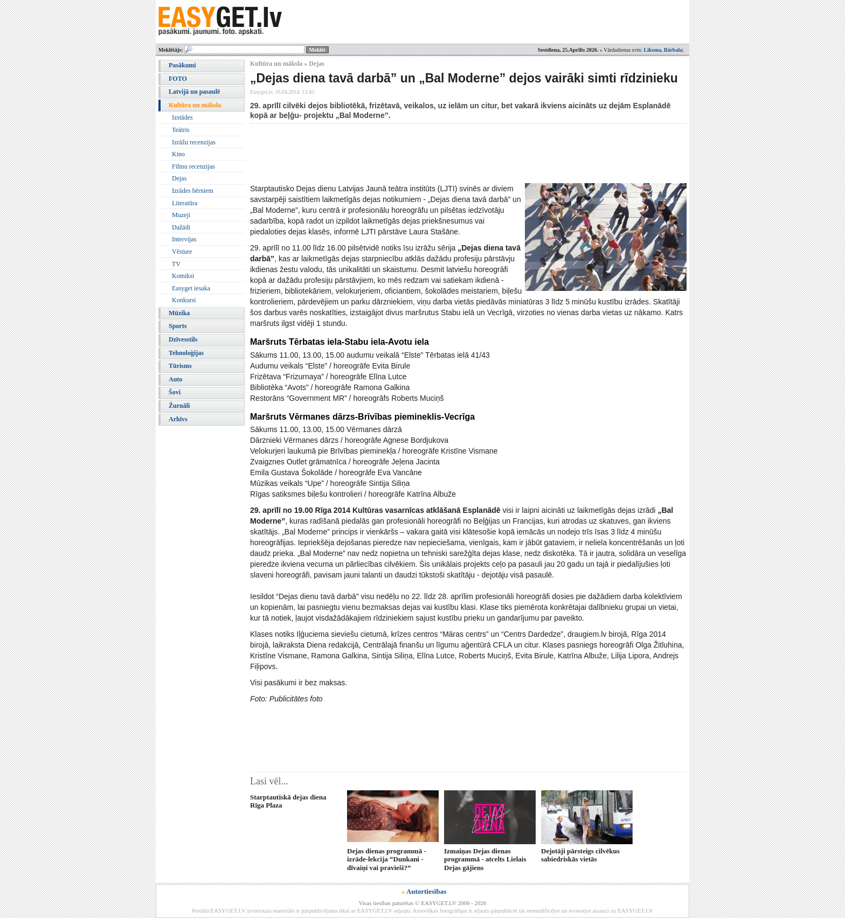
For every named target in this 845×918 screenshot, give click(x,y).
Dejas (179, 178)
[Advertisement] (446, 153)
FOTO (178, 78)
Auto (175, 379)
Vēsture (182, 251)
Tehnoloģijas (186, 353)
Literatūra (184, 203)
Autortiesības (426, 891)
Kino (178, 154)
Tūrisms (180, 366)
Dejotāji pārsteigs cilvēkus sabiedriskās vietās (580, 855)
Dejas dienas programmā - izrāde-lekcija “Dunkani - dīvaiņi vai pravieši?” (386, 859)
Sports (177, 326)
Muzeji (181, 215)
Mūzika (179, 313)
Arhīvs (178, 419)
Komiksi (183, 276)
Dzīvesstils (183, 339)
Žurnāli (179, 405)
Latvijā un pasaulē (194, 91)
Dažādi (181, 227)
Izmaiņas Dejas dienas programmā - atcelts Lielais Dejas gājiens (485, 859)
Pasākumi (182, 65)
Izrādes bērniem (192, 190)
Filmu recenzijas (193, 166)
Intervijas (184, 239)
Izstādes (182, 117)
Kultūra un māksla (195, 105)
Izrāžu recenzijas (194, 142)
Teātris (180, 130)
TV (176, 264)
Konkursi (184, 300)
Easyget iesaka (191, 288)
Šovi (175, 392)
